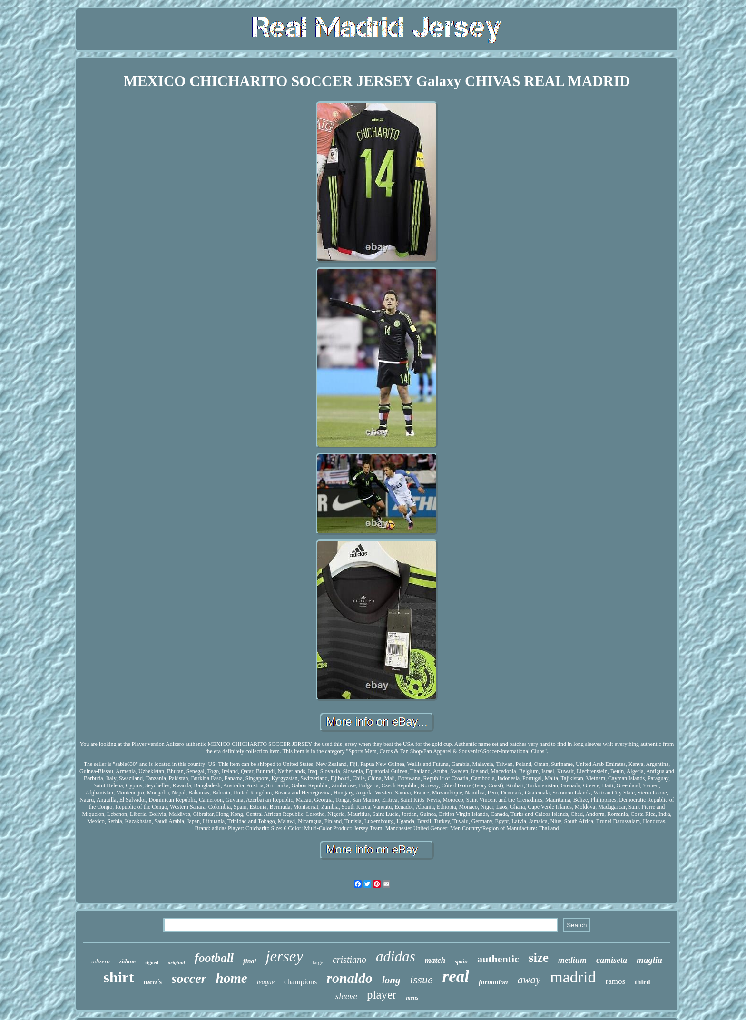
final (249, 961)
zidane (127, 961)
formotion (493, 982)
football (214, 958)
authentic (498, 959)
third (642, 982)
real (455, 976)
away (529, 980)
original (176, 962)
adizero (100, 961)
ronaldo (349, 978)
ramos (616, 981)
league (266, 982)
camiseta (611, 960)
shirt (118, 977)
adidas (395, 956)
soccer (189, 978)
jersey (284, 956)
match (435, 960)
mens (412, 997)
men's (152, 982)
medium (572, 960)
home (231, 978)
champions (300, 982)
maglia (649, 960)
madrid (573, 977)
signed (151, 962)
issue (421, 979)
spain (461, 961)
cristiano (349, 959)
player (381, 994)
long (391, 980)
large (318, 962)
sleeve (346, 996)
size (539, 958)
